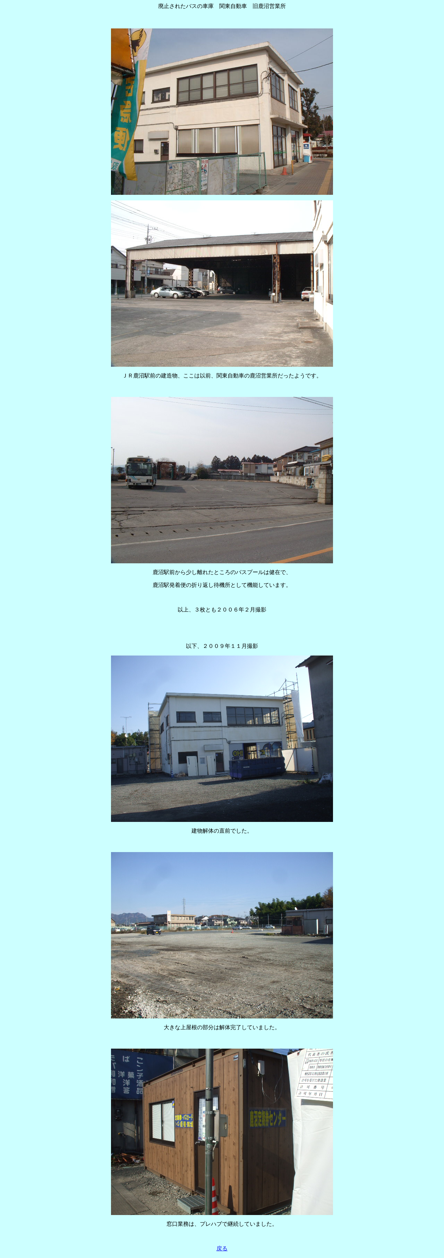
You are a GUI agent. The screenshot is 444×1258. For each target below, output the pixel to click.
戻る (222, 1248)
